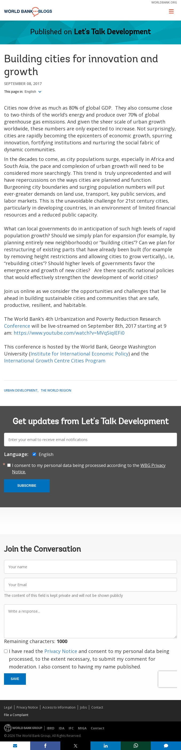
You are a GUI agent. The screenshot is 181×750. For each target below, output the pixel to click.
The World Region (56, 390)
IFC (71, 728)
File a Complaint (16, 715)
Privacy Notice (60, 651)
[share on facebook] (45, 745)
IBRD (50, 728)
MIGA (82, 728)
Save (15, 679)
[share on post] (75, 745)
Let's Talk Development (112, 32)
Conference (18, 326)
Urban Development (21, 390)
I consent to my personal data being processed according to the (89, 468)
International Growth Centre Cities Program (54, 360)
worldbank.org (164, 2)
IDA (61, 728)
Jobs (83, 707)
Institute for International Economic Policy (79, 353)
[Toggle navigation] (171, 11)
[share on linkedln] (105, 745)
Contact (97, 707)
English (31, 92)
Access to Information (59, 707)
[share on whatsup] (136, 745)
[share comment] (166, 745)
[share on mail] (15, 745)
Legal (8, 707)
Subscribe (26, 486)
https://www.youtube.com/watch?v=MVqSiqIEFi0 (69, 333)
